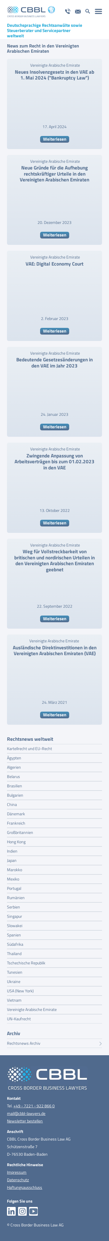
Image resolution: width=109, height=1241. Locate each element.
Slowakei (14, 925)
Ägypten (14, 758)
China (12, 804)
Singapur (14, 916)
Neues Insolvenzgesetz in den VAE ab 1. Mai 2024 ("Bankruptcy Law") (54, 75)
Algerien (14, 767)
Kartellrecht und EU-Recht (29, 748)
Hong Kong (16, 842)
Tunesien (14, 972)
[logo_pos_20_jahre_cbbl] (45, 11)
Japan (12, 860)
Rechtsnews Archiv (54, 1043)
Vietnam (14, 1000)
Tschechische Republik (26, 963)
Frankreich (16, 823)
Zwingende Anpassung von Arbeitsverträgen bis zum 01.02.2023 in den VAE (54, 461)
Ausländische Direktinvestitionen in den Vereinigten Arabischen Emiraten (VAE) (55, 650)
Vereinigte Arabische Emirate (55, 65)
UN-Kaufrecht (19, 1019)
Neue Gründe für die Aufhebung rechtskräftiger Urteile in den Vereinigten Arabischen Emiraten (54, 173)
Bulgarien (15, 795)
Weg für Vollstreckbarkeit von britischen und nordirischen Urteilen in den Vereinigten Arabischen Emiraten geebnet (54, 560)
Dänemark (16, 814)
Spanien (14, 935)
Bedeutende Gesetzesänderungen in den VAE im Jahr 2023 (54, 362)
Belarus (13, 776)
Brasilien (14, 786)
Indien (12, 851)
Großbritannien (20, 832)
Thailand (14, 953)
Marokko (14, 870)
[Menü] (98, 11)
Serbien (13, 907)
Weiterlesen (54, 139)
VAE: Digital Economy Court (54, 264)
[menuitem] (98, 11)
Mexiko (13, 879)
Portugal (14, 888)
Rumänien (16, 897)
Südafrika (15, 944)
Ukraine (13, 981)
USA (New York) (20, 991)
